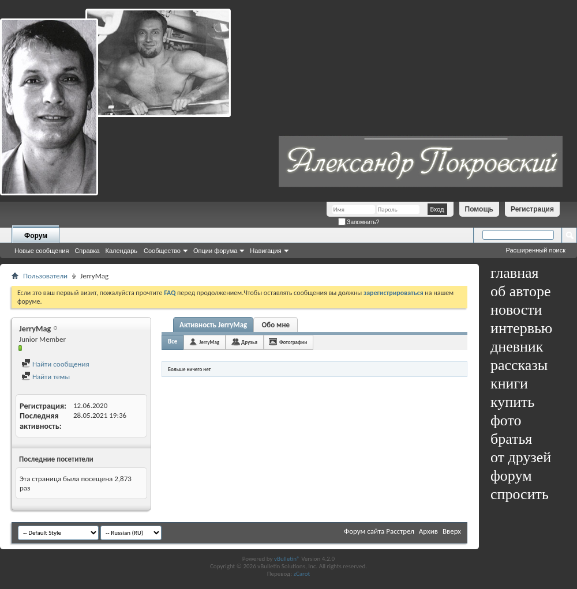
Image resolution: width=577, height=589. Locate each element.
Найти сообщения (55, 364)
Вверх (452, 531)
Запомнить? (359, 222)
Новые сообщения (41, 250)
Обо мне (275, 324)
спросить (519, 494)
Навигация (265, 250)
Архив (428, 531)
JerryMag (209, 342)
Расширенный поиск (535, 250)
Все (172, 341)
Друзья (249, 342)
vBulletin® (287, 558)
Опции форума (215, 250)
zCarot (302, 573)
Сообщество (162, 250)
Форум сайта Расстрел (379, 531)
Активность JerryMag (213, 324)
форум (511, 475)
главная (514, 273)
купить (512, 402)
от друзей (520, 457)
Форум (35, 236)
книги (509, 383)
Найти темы (45, 376)
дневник (516, 346)
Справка (86, 250)
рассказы (519, 365)
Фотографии (293, 342)
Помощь (479, 209)
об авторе (520, 291)
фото (506, 420)
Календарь (122, 250)
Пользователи (45, 275)
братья (511, 439)
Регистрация (532, 209)
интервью (521, 328)
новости (516, 309)
